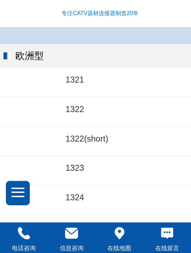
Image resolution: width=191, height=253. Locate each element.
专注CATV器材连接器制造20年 (100, 13)
